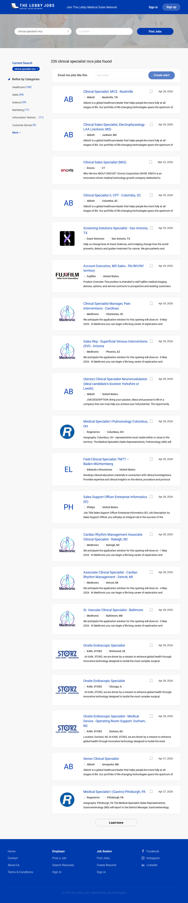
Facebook (153, 851)
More (15, 132)
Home (11, 851)
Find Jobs (155, 31)
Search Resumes (63, 865)
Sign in (153, 7)
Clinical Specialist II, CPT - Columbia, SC (112, 195)
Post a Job (59, 858)
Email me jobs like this (72, 75)
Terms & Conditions (20, 872)
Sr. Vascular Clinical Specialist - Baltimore (113, 610)
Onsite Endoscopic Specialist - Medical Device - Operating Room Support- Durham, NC (114, 721)
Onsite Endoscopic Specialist (104, 645)
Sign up (171, 7)
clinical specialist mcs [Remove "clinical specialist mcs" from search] (25, 69)
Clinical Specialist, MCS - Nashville (108, 91)
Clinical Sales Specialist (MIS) (104, 162)
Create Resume (106, 865)
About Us (13, 865)
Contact (13, 858)
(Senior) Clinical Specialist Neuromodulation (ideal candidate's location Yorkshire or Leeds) (115, 383)
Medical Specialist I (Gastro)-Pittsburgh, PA (114, 792)
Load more (116, 822)
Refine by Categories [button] (25, 79)
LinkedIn (152, 865)
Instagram (153, 858)
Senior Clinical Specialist (101, 759)
